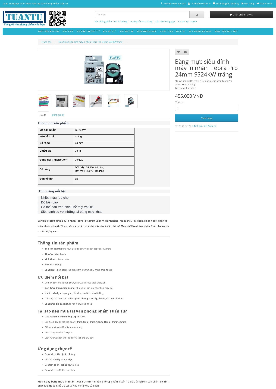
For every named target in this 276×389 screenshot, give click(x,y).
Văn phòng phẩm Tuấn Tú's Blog (111, 21)
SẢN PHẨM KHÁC (147, 31)
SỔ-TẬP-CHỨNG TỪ (88, 31)
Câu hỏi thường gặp (165, 21)
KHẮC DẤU (166, 31)
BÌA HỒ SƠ (109, 31)
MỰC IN (180, 31)
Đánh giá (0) (58, 114)
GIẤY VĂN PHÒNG (48, 31)
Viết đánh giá (210, 126)
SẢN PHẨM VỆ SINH (200, 31)
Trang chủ (46, 41)
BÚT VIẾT (67, 31)
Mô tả (43, 114)
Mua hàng (206, 118)
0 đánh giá (197, 126)
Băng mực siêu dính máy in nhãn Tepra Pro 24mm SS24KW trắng (90, 41)
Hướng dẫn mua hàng (141, 21)
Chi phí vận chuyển (187, 21)
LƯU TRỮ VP (126, 31)
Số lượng (179, 102)
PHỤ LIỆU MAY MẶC (226, 31)
